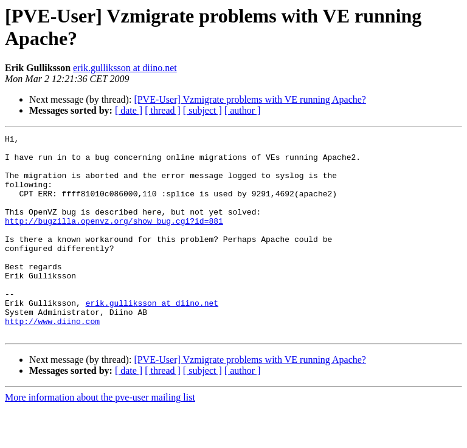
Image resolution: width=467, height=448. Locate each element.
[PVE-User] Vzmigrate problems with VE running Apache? (250, 99)
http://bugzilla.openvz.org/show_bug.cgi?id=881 (114, 238)
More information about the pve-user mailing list (100, 437)
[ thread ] (163, 110)
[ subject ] (202, 110)
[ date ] (128, 110)
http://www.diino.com (52, 359)
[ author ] (242, 110)
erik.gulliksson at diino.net (125, 68)
